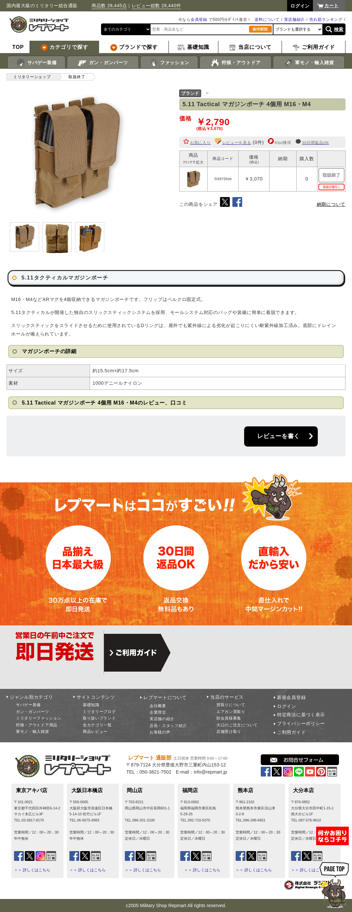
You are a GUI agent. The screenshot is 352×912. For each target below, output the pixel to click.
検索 (339, 29)
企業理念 (158, 712)
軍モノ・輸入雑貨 (309, 63)
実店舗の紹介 (162, 719)
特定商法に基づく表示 (301, 714)
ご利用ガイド (291, 732)
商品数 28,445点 (109, 5)
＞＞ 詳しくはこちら (32, 870)
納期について (331, 204)
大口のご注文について (237, 725)
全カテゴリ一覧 (97, 725)
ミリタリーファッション (39, 718)
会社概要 (158, 706)
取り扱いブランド (99, 718)
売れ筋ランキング (326, 19)
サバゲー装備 (36, 63)
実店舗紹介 (294, 19)
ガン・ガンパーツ (103, 63)
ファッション (169, 63)
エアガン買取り (230, 711)
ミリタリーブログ (99, 711)
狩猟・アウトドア (235, 63)
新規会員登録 (291, 697)
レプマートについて (164, 697)
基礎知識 (91, 705)
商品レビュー (95, 731)
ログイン (286, 706)
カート (331, 5)
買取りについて (230, 705)
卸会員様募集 (228, 718)
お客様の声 (160, 732)
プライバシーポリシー (301, 723)
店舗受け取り (228, 731)
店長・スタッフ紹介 (168, 725)
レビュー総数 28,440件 (156, 5)
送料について (267, 19)
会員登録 (199, 19)
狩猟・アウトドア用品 (36, 725)
